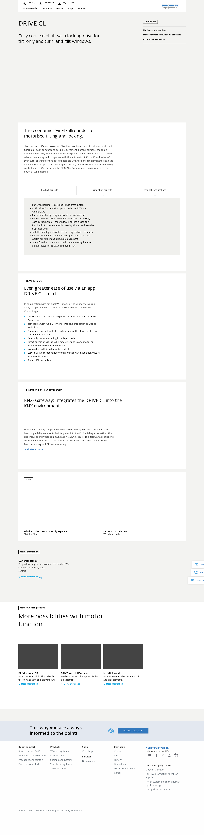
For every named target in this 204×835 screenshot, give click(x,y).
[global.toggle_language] (29, 3)
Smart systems (58, 769)
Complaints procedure (158, 790)
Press (117, 756)
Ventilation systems (61, 764)
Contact (118, 751)
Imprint (21, 811)
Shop (70, 9)
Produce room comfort (30, 760)
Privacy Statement (45, 811)
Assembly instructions (164, 39)
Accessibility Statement (69, 811)
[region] (102, 220)
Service (59, 9)
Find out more (35, 450)
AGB (30, 811)
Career (117, 773)
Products (47, 9)
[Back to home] (170, 6)
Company (82, 9)
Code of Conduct (155, 770)
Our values (120, 764)
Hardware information (164, 30)
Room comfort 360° (29, 751)
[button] (66, 3)
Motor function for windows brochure (164, 35)
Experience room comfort (32, 756)
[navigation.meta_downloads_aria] (46, 3)
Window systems (59, 751)
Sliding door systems (61, 760)
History (118, 760)
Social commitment (124, 769)
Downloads (88, 761)
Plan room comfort (28, 764)
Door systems (57, 756)
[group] (102, 226)
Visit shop (87, 751)
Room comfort (30, 9)
